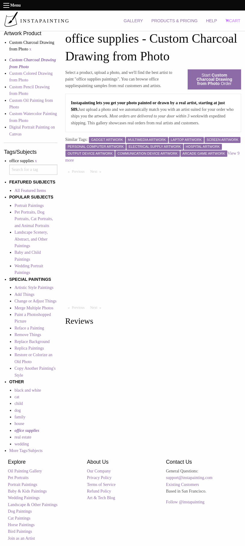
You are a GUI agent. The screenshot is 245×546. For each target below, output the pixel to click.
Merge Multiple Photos (33, 308)
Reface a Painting (29, 328)
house (19, 423)
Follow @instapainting (185, 502)
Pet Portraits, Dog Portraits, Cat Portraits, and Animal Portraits (33, 219)
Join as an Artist (21, 538)
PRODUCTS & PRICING (174, 20)
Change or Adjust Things (35, 301)
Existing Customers (182, 484)
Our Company (99, 471)
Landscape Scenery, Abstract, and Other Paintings (31, 239)
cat (16, 397)
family (20, 417)
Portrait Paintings (29, 205)
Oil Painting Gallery (25, 471)
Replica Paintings (29, 348)
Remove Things (27, 334)
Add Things (24, 294)
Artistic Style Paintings (33, 287)
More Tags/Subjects (26, 450)
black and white (27, 390)
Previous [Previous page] (79, 171)
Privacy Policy (99, 477)
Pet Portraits (18, 477)
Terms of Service (101, 484)
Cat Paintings (19, 518)
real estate (22, 437)
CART (232, 20)
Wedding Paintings (24, 498)
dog (17, 410)
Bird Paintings (20, 531)
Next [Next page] (97, 171)
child (18, 403)
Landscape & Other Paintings (32, 504)
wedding (21, 444)
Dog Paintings (20, 511)
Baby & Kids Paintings (27, 491)
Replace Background (32, 341)
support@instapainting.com (189, 477)
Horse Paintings (21, 525)
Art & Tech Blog (101, 498)
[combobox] (33, 170)
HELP (211, 20)
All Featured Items (30, 190)
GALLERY (133, 20)
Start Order (214, 79)
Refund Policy (99, 491)
